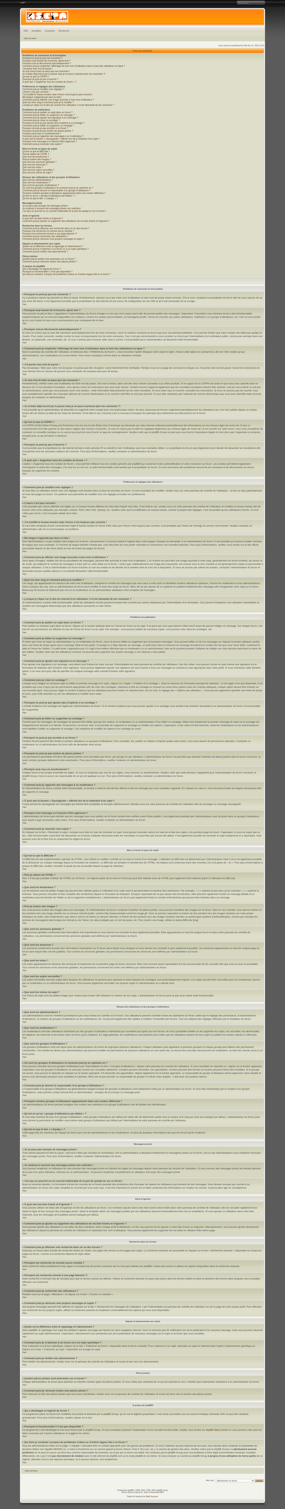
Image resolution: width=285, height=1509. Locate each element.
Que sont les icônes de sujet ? (37, 172)
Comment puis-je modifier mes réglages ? (43, 89)
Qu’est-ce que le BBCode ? (36, 151)
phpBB (130, 1490)
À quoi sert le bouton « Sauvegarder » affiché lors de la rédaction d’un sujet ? (61, 138)
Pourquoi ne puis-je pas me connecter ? (42, 58)
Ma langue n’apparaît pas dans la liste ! (42, 97)
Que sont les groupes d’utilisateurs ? (40, 185)
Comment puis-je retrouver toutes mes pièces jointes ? (49, 261)
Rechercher (64, 31)
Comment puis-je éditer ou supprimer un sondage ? (48, 125)
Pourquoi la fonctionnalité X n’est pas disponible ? (47, 271)
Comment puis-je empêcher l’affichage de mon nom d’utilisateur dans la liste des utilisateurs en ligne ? (73, 66)
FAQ (26, 31)
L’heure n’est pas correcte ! (36, 92)
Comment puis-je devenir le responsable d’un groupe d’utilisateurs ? (56, 190)
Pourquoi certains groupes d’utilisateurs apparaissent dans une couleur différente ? (64, 193)
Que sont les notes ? (32, 167)
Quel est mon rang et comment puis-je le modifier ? (48, 102)
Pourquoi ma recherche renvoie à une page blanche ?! (49, 233)
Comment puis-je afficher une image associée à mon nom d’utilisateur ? (58, 99)
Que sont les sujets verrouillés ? (38, 170)
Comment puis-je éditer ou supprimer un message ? (48, 115)
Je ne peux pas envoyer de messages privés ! (45, 205)
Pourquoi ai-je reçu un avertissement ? (41, 133)
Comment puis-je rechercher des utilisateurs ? (45, 236)
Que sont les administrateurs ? (37, 180)
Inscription (36, 31)
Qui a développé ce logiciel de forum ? (41, 269)
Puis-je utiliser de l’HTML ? (35, 154)
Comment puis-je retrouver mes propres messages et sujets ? (53, 239)
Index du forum (30, 38)
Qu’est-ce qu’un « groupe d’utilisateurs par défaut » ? (49, 195)
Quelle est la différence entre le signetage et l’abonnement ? (52, 246)
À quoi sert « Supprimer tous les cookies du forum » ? (49, 82)
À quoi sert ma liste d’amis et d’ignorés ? (42, 218)
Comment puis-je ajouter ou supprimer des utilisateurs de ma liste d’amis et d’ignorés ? (66, 221)
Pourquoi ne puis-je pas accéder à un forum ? (45, 128)
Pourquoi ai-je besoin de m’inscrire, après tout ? (46, 60)
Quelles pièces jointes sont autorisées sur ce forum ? (48, 259)
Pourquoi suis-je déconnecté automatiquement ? (46, 63)
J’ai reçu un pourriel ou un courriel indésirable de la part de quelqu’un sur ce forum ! (64, 211)
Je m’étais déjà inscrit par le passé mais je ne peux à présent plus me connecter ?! (63, 74)
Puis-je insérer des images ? (36, 159)
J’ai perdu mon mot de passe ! (37, 68)
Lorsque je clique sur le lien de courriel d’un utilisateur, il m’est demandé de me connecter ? (68, 105)
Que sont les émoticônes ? (35, 156)
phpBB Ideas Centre (217, 1429)
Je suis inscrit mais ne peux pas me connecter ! (46, 71)
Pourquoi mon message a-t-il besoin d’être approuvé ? (49, 141)
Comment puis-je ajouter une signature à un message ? (50, 117)
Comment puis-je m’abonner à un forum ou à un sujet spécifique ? (55, 249)
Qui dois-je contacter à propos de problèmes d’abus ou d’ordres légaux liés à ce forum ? (66, 274)
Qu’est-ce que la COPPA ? (35, 76)
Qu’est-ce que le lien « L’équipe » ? (40, 198)
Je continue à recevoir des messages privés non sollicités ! (51, 208)
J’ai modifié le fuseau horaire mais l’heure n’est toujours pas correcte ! (57, 94)
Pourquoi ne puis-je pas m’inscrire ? (40, 79)
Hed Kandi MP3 (157, 1492)
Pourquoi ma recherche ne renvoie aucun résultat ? (48, 231)
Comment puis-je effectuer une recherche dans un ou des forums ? (56, 228)
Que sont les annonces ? (35, 164)
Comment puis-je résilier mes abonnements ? (45, 251)
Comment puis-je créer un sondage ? (41, 120)
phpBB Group (110, 1414)
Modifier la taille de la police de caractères (22, 3)
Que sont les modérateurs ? (36, 182)
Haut (24, 304)
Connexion (50, 31)
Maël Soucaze (152, 1496)
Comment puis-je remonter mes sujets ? (42, 144)
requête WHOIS (53, 1449)
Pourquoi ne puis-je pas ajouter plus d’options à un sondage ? (53, 123)
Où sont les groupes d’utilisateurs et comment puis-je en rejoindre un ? (57, 188)
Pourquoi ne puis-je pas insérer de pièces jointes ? (47, 131)
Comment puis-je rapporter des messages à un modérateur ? (53, 136)
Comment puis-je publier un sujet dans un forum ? (47, 112)
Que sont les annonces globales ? (39, 162)
